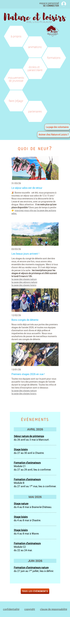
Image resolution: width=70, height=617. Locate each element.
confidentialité (11, 609)
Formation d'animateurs (27, 462)
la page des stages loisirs (23, 285)
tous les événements (35, 591)
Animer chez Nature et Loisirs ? (54, 134)
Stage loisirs (21, 449)
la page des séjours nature (24, 282)
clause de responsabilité (53, 609)
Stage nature (21, 503)
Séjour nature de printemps (29, 436)
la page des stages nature (24, 279)
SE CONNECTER (51, 5)
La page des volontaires (57, 127)
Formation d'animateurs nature (31, 567)
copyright (29, 609)
